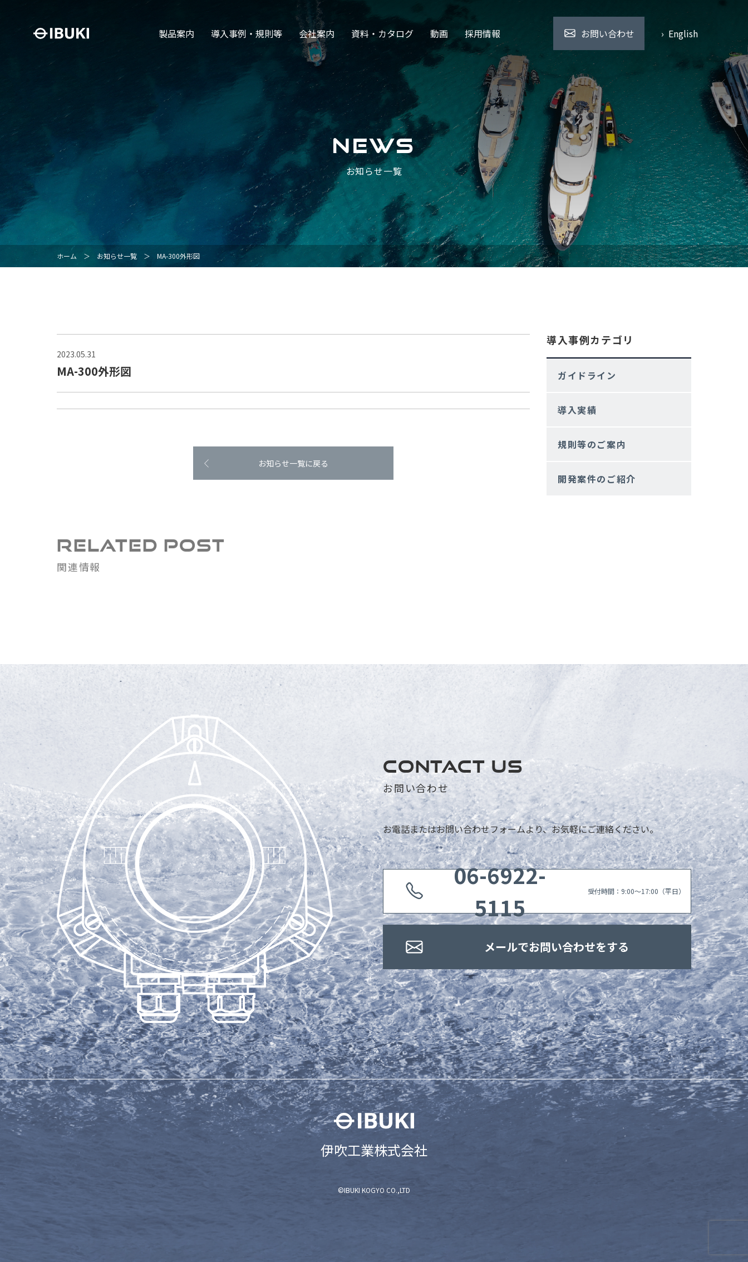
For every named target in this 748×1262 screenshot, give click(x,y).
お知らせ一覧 (117, 256)
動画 (439, 33)
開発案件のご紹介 (597, 478)
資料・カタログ (382, 33)
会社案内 (316, 33)
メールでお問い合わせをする (556, 947)
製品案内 (176, 33)
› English (679, 33)
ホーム (67, 256)
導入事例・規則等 (246, 33)
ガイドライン (587, 375)
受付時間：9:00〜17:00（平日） (556, 891)
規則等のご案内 (592, 444)
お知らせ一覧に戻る (293, 466)
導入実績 (577, 409)
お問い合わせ (607, 33)
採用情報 (482, 33)
